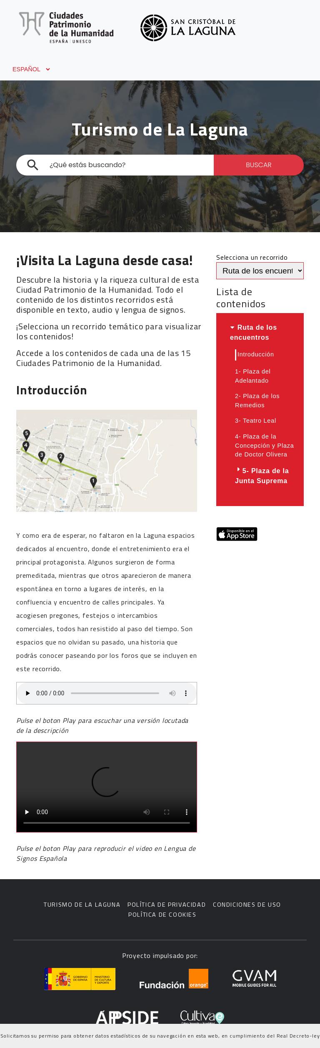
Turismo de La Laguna (82, 904)
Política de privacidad (167, 904)
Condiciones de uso (247, 904)
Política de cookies (162, 914)
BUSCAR (258, 165)
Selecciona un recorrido (252, 257)
